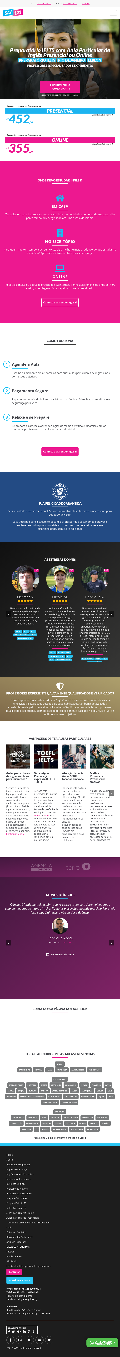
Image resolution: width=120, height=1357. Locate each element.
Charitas (39, 1070)
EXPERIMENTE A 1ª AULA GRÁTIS (60, 86)
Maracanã (11, 1097)
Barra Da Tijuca (16, 1085)
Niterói (59, 1064)
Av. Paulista (18, 1117)
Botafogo (31, 1085)
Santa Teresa (54, 1097)
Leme (110, 1091)
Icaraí (49, 1070)
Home (9, 1154)
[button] (113, 13)
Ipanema (44, 1091)
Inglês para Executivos (18, 1179)
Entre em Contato (15, 1232)
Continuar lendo (15, 833)
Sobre (9, 1159)
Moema (82, 1123)
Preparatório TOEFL (16, 1198)
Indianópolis (32, 1123)
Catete (44, 1085)
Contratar (14, 1271)
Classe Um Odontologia (70, 938)
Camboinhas (24, 1070)
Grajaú (21, 1091)
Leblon (100, 1091)
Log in (86, 3)
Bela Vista (32, 1117)
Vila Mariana (77, 1129)
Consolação (16, 1123)
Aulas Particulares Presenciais (22, 1217)
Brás (44, 1117)
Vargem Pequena (69, 1102)
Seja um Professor (16, 1241)
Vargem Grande (50, 1102)
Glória (10, 1091)
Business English (15, 1183)
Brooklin (54, 1117)
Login (9, 1227)
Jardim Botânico (59, 1091)
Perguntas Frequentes (18, 1164)
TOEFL (38, 782)
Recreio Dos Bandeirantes (32, 1097)
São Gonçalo (95, 1070)
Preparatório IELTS (16, 1203)
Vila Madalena (59, 1129)
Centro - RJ (56, 1085)
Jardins (58, 1123)
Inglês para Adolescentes (20, 1174)
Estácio (84, 1085)
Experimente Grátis (19, 1280)
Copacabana (70, 1085)
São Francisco (77, 1070)
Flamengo (96, 1085)
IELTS (49, 779)
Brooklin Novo (71, 1117)
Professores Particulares (19, 1193)
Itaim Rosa (26, 1129)
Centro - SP (102, 1117)
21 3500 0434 (44, 3)
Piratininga (62, 1070)
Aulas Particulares (16, 1208)
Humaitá (32, 1091)
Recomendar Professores (19, 1237)
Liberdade (70, 1123)
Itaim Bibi (46, 1123)
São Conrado (71, 1097)
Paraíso (105, 1123)
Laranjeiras (87, 1091)
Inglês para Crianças (17, 1169)
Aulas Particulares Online (20, 1212)
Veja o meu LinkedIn (62, 950)
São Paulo (60, 1112)
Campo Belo (87, 1117)
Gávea (108, 1085)
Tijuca (101, 1097)
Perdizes (94, 1123)
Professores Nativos (17, 1188)
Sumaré (45, 1129)
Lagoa (74, 1091)
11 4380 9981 (70, 3)
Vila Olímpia (92, 1129)
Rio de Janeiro (59, 1079)
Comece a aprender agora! (60, 302)
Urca (111, 1097)
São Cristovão (88, 1097)
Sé (36, 1129)
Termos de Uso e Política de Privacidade (28, 1222)
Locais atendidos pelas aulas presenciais (28, 1266)
